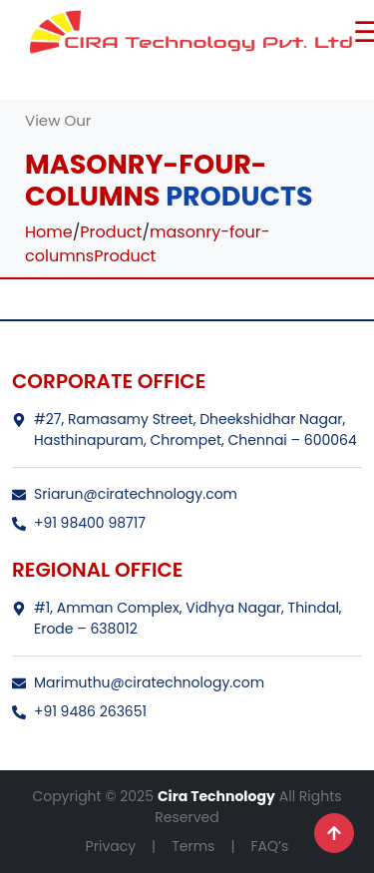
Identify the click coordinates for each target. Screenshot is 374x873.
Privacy (111, 846)
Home (49, 231)
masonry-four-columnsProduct (147, 243)
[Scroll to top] (334, 833)
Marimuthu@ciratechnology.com (138, 682)
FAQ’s (269, 846)
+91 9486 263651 (79, 711)
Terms (193, 846)
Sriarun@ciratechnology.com (124, 494)
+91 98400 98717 (79, 523)
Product (111, 231)
